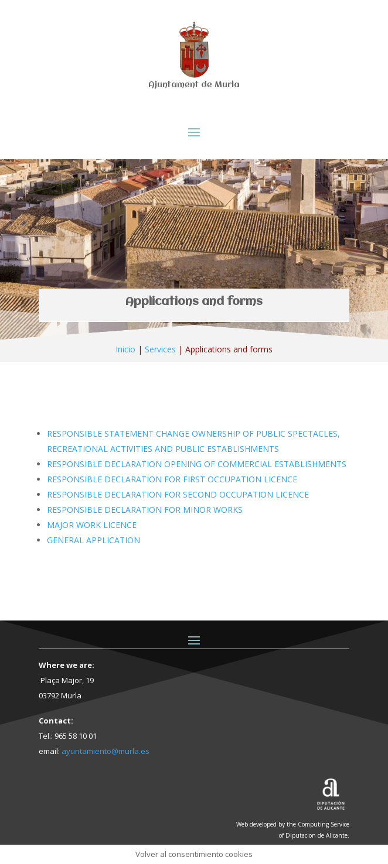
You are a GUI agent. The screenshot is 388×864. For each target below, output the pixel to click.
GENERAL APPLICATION (93, 540)
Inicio (125, 349)
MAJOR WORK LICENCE (92, 524)
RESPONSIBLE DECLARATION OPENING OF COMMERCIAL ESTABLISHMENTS (196, 463)
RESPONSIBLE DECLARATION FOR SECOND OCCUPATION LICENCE (178, 494)
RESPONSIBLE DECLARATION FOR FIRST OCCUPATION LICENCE (172, 479)
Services (160, 349)
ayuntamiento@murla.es (105, 751)
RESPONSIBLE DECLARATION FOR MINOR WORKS (145, 509)
